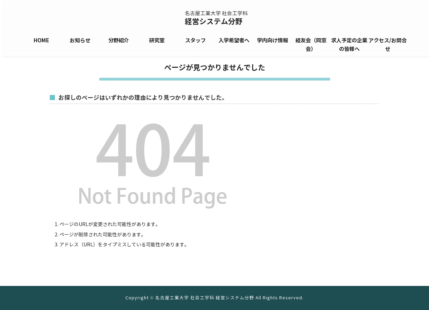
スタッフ (195, 40)
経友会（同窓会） (310, 44)
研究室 (157, 40)
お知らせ (80, 40)
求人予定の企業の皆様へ (349, 44)
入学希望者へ (233, 40)
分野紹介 (118, 40)
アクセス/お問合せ (388, 44)
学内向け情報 (272, 40)
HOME (41, 40)
